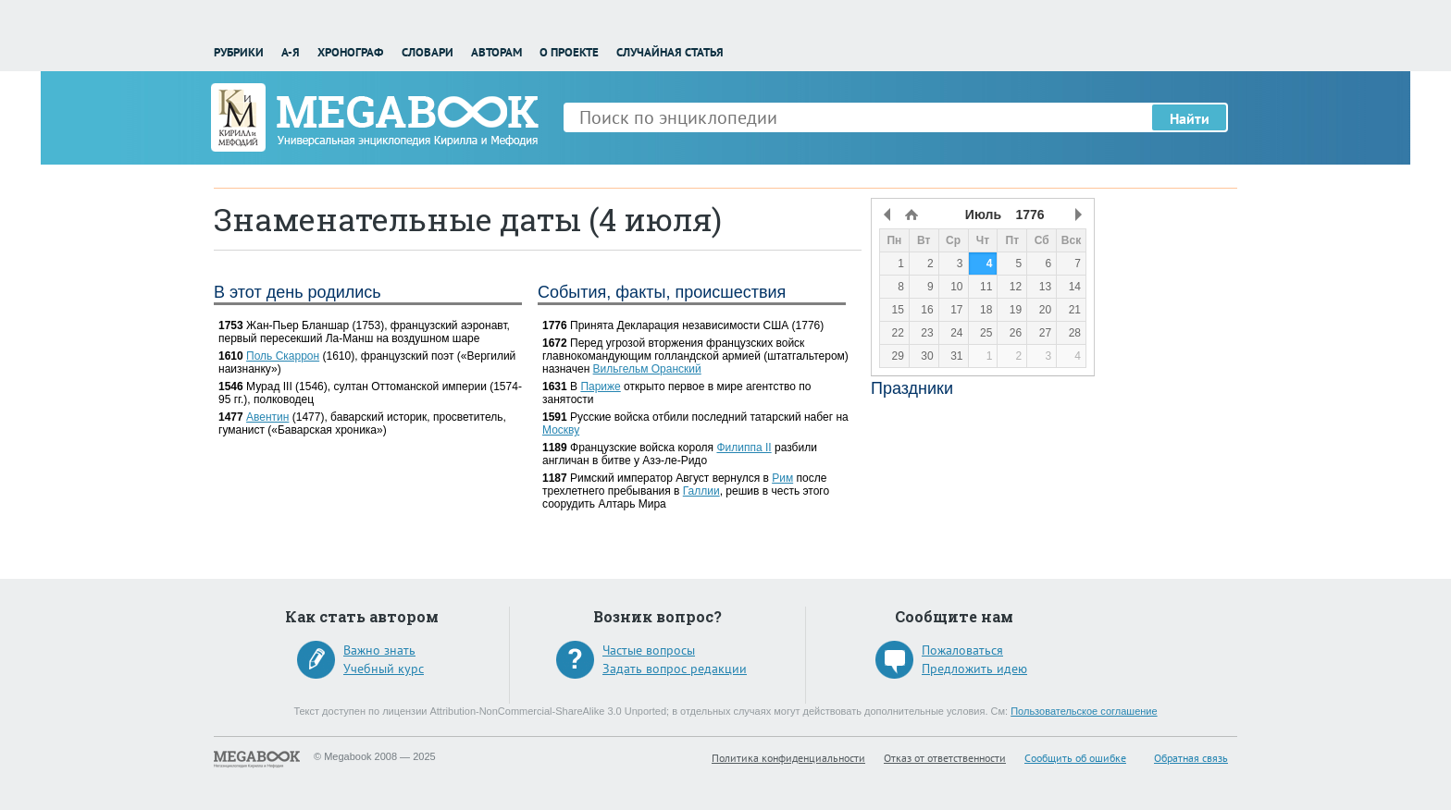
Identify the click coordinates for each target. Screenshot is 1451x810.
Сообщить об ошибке (1075, 758)
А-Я (290, 52)
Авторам (496, 52)
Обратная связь (1191, 758)
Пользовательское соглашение (1084, 711)
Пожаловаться (962, 650)
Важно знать (379, 650)
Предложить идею (974, 668)
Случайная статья (670, 52)
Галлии (701, 491)
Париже (600, 386)
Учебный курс (383, 668)
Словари (427, 52)
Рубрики (239, 52)
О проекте (569, 52)
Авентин (267, 417)
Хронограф (350, 52)
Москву (560, 429)
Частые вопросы (648, 650)
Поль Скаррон (282, 356)
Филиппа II (743, 447)
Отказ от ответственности (945, 758)
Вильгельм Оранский (647, 368)
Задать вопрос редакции (674, 668)
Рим (782, 478)
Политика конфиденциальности (788, 758)
